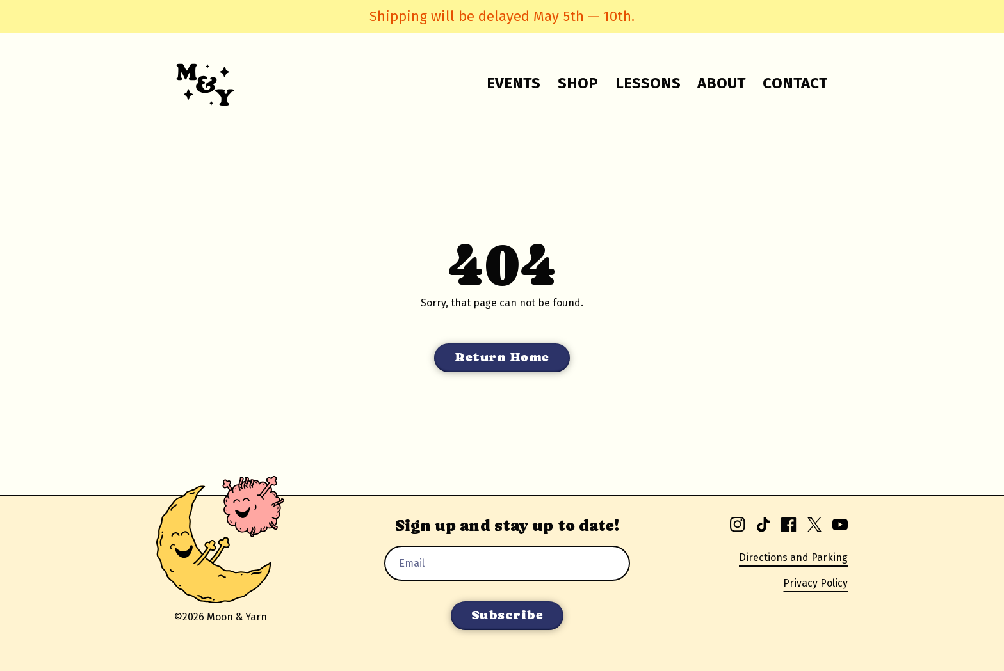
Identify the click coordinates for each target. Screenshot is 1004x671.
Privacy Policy (815, 583)
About (721, 83)
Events (513, 83)
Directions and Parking (793, 557)
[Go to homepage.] (197, 83)
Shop (578, 83)
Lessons (648, 83)
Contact (795, 83)
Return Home (502, 357)
